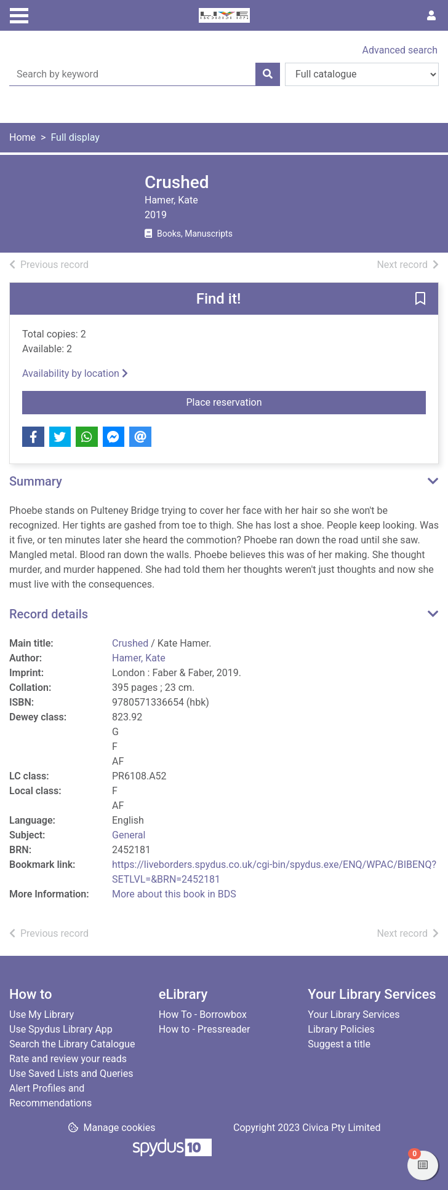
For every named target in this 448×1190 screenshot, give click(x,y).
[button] (420, 299)
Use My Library (41, 1014)
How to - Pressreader (204, 1029)
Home (22, 137)
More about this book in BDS (174, 894)
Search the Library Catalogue (72, 1044)
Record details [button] (48, 614)
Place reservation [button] (249, 401)
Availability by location (75, 373)
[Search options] (362, 74)
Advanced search (400, 50)
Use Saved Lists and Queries (71, 1073)
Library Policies (341, 1029)
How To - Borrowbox (203, 1014)
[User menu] (431, 16)
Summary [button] (35, 481)
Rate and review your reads (68, 1059)
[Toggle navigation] (19, 14)
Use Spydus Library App (61, 1029)
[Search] (267, 74)
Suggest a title (339, 1044)
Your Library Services (353, 1014)
